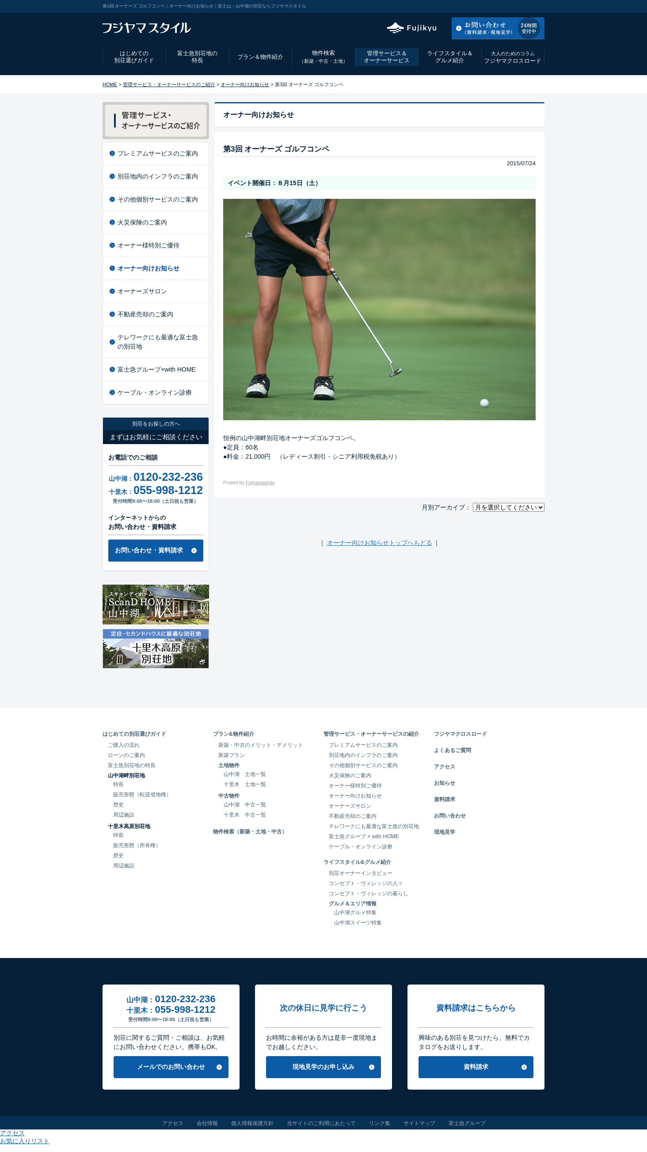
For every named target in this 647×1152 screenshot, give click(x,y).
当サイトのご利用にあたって (321, 1123)
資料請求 (444, 799)
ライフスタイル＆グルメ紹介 (450, 57)
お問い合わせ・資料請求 (149, 550)
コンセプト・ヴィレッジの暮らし (368, 893)
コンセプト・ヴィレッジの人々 (366, 883)
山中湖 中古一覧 (245, 805)
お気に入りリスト (520, 6)
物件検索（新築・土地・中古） (250, 832)
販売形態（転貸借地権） (142, 794)
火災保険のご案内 (142, 222)
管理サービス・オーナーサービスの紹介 (371, 734)
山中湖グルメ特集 (355, 912)
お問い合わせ (450, 816)
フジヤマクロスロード (512, 57)
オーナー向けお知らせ (245, 84)
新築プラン (231, 755)
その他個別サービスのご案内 (158, 199)
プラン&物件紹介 (233, 734)
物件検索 (323, 56)
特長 (118, 784)
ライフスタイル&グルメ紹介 (357, 862)
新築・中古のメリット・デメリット (260, 745)
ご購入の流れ (124, 745)
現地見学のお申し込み (323, 1066)
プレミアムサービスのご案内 (158, 153)
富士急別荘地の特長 (197, 57)
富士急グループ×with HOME (157, 369)
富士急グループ (467, 1123)
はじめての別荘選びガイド (134, 57)
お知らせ (444, 783)
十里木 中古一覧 (245, 815)
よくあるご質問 (452, 750)
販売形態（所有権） (137, 845)
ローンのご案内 (126, 755)
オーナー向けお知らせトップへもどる (379, 542)
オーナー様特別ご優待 (148, 245)
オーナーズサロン (142, 291)
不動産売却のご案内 (145, 314)
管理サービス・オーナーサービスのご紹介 (169, 84)
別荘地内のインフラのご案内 (158, 176)
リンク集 (379, 1123)
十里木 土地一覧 (245, 784)
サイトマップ (419, 1123)
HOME (110, 84)
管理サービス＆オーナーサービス (387, 57)
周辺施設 (123, 815)
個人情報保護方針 (252, 1123)
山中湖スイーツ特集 (358, 923)
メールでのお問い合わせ (171, 1066)
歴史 (118, 805)
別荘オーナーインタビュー (360, 873)
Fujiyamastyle (260, 482)
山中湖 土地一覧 (245, 774)
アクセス (473, 6)
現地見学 (444, 832)
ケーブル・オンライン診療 (155, 392)
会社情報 (207, 1123)
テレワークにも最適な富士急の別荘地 (158, 342)
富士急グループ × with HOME (364, 836)
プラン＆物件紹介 (260, 56)
